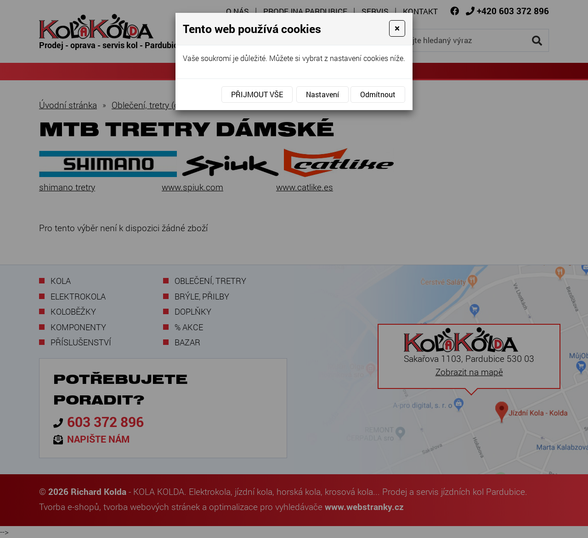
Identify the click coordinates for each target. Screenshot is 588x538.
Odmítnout (378, 94)
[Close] (397, 28)
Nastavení (322, 94)
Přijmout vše (257, 94)
